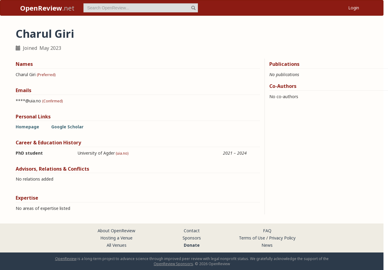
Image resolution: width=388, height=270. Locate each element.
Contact (192, 230)
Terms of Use (252, 238)
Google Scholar (67, 127)
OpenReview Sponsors (173, 263)
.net (47, 7)
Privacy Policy (282, 238)
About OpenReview (116, 230)
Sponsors (192, 238)
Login (353, 8)
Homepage (27, 127)
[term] (140, 7)
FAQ (267, 230)
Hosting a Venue (116, 238)
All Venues (117, 245)
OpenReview (66, 258)
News (267, 245)
